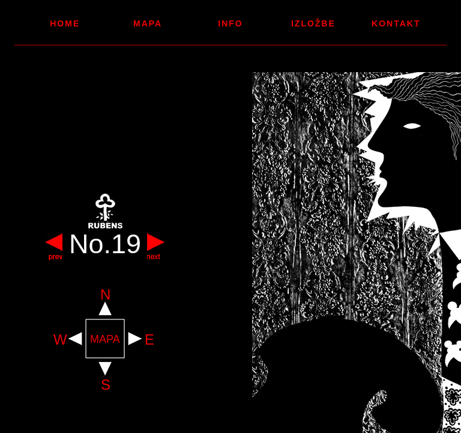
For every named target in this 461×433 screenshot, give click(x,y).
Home (65, 23)
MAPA (105, 339)
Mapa (147, 23)
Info (230, 23)
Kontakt (396, 23)
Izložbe (313, 23)
